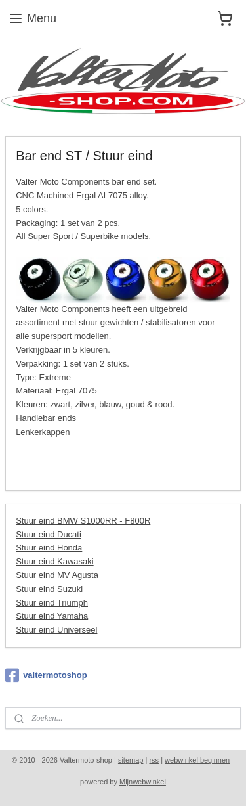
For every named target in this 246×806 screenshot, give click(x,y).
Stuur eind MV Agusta (57, 575)
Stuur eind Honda (49, 548)
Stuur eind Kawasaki (55, 562)
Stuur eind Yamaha (52, 616)
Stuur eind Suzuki (49, 589)
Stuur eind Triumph (52, 603)
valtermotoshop (46, 675)
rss (154, 760)
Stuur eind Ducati (48, 534)
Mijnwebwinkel (142, 782)
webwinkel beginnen (197, 760)
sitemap (131, 760)
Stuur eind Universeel (56, 630)
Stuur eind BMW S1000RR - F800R (83, 521)
